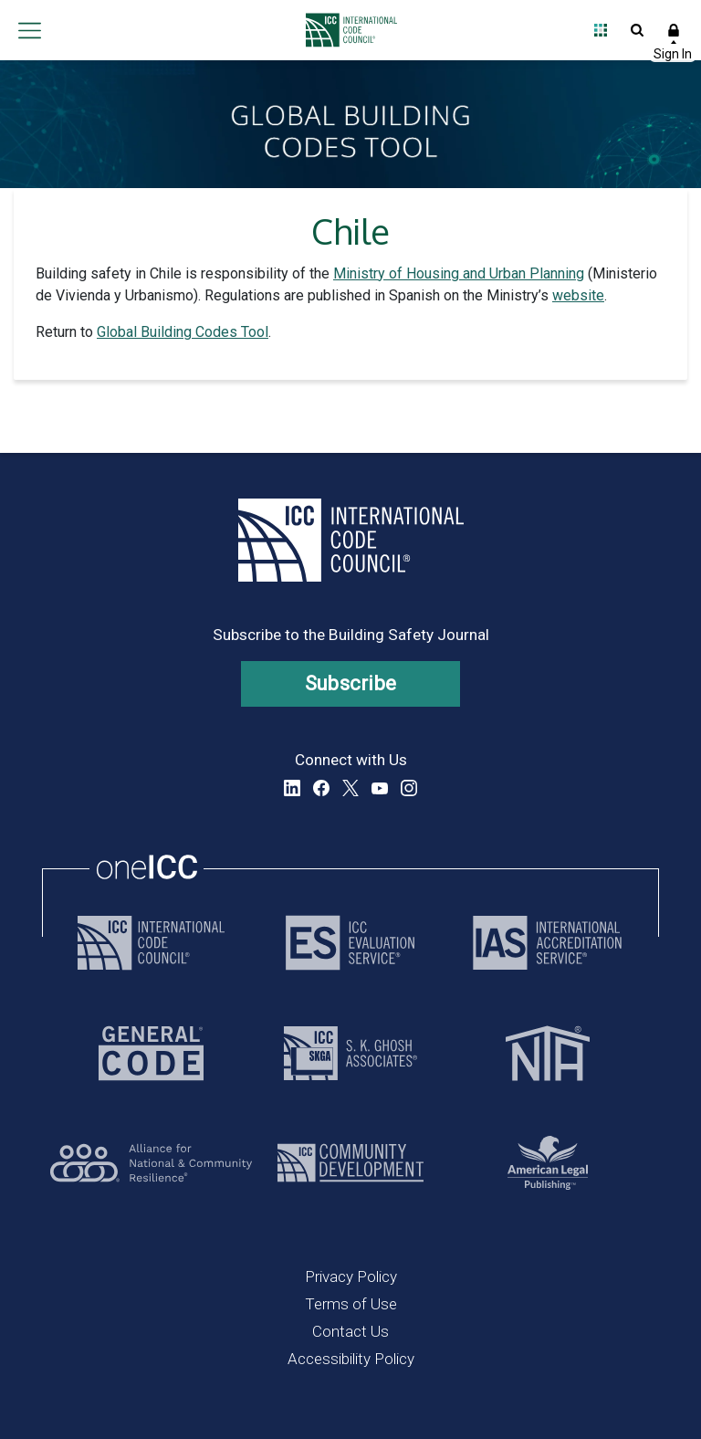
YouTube (380, 788)
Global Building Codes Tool (182, 332)
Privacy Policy (351, 1276)
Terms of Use (351, 1304)
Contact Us (350, 1331)
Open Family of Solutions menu (600, 30)
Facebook (321, 788)
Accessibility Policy (351, 1359)
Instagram (409, 788)
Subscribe (351, 683)
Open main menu (29, 30)
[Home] (346, 30)
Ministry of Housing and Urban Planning (458, 273)
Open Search (637, 30)
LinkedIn (292, 788)
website (578, 295)
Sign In (673, 30)
